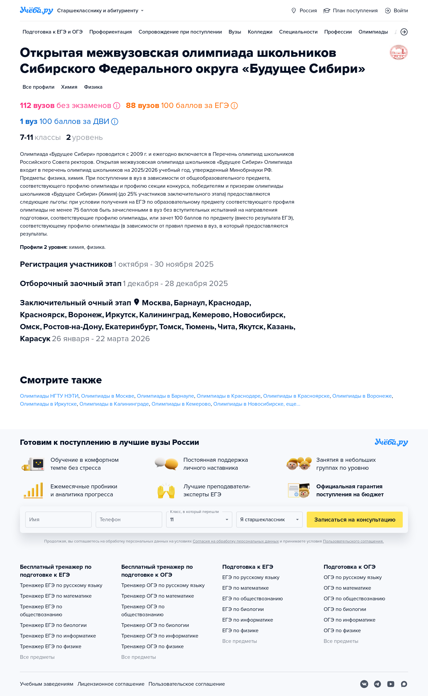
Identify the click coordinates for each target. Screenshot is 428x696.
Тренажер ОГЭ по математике (157, 596)
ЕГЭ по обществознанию (252, 598)
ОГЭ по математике (347, 588)
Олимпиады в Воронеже (362, 396)
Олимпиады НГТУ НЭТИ (49, 396)
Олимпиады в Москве (107, 396)
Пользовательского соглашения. (353, 541)
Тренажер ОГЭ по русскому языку (163, 585)
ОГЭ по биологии (345, 609)
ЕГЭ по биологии (243, 609)
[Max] (404, 684)
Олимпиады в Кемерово (181, 404)
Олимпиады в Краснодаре (229, 396)
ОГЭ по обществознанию (354, 598)
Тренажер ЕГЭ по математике (56, 596)
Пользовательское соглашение (187, 684)
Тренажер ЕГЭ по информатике (58, 636)
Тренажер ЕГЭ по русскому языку (61, 585)
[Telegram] (377, 684)
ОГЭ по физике (342, 630)
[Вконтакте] (364, 684)
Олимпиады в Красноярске (296, 396)
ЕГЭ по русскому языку (250, 577)
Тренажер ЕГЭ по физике (50, 646)
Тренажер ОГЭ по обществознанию (142, 610)
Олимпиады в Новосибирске (248, 404)
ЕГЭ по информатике (247, 620)
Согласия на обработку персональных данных (236, 541)
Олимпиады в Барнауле (165, 396)
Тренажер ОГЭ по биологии (155, 625)
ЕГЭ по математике (245, 588)
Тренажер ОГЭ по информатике (159, 636)
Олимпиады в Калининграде (114, 404)
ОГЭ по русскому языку (353, 577)
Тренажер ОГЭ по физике (152, 646)
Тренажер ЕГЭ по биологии (53, 625)
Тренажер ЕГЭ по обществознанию (41, 610)
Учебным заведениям (46, 684)
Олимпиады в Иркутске (48, 404)
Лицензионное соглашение (111, 684)
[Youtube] (391, 684)
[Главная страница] (36, 11)
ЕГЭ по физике (240, 630)
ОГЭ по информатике (349, 620)
